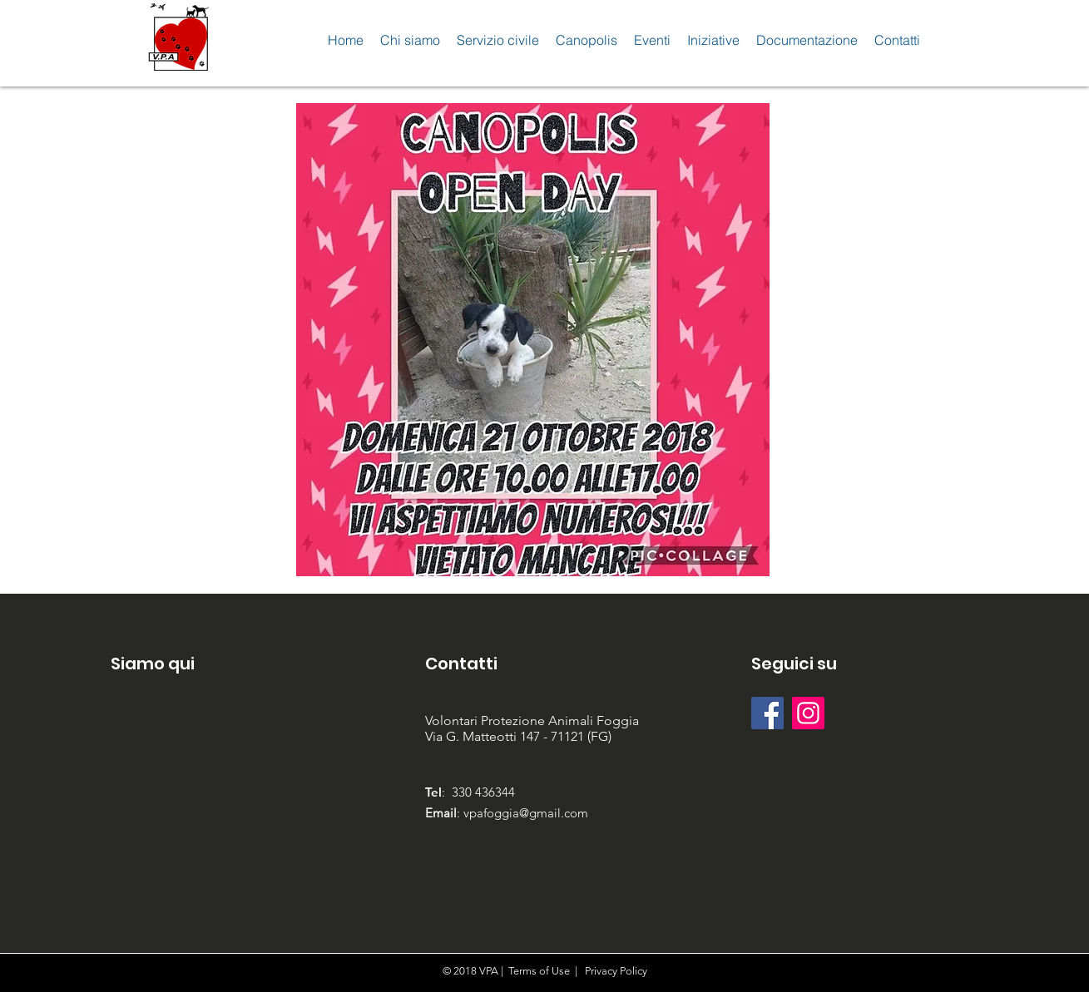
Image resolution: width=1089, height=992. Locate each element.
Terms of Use (539, 971)
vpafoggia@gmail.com (525, 813)
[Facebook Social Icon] (767, 713)
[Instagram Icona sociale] (808, 713)
